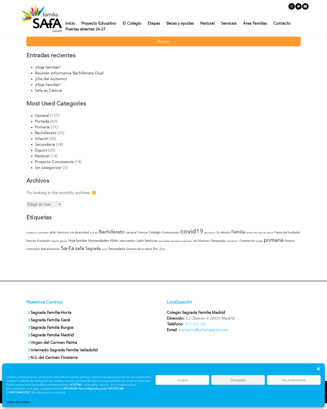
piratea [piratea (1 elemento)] (259, 241)
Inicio (70, 23)
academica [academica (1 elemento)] (31, 232)
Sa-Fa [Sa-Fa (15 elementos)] (67, 248)
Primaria (42, 127)
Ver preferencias (294, 380)
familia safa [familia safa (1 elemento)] (251, 232)
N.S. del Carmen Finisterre (54, 357)
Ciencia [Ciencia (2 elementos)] (142, 232)
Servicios (229, 23)
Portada (42, 121)
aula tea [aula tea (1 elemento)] (94, 232)
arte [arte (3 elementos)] (53, 232)
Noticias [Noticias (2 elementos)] (203, 240)
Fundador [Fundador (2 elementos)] (43, 240)
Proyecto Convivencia (54, 161)
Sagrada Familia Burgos (52, 327)
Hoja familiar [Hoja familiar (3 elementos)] (77, 241)
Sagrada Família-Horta (51, 312)
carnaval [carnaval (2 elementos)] (131, 232)
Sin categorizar (48, 167)
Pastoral (207, 23)
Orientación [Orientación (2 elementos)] (247, 240)
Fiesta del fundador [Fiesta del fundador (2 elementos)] (287, 232)
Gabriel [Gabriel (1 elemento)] (55, 241)
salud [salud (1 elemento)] (104, 249)
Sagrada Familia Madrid (52, 335)
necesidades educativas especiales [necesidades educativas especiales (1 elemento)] (175, 241)
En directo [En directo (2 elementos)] (223, 232)
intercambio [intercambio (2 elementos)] (127, 240)
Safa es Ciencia (48, 90)
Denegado (238, 380)
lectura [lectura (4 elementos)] (151, 240)
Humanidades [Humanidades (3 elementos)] (98, 241)
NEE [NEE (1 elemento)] (195, 241)
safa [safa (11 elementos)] (79, 248)
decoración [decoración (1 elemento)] (210, 232)
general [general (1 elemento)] (63, 241)
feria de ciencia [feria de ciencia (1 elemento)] (265, 232)
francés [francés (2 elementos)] (31, 240)
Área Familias (255, 23)
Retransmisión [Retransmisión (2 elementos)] (50, 249)
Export (41, 150)
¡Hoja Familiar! (48, 84)
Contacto (281, 23)
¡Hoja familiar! (47, 67)
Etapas (154, 23)
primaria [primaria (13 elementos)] (274, 240)
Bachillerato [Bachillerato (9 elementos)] (111, 232)
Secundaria (45, 144)
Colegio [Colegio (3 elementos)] (154, 232)
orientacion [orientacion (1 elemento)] (232, 241)
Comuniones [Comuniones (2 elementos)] (170, 232)
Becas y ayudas (180, 23)
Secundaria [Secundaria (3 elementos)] (116, 249)
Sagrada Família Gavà (51, 320)
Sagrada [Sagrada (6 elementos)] (93, 248)
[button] (318, 369)
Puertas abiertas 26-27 (85, 29)
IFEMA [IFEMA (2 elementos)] (114, 240)
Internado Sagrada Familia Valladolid (64, 350)
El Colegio (132, 23)
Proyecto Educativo (98, 23)
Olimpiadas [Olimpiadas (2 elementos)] (217, 240)
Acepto (182, 380)
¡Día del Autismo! (51, 79)
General (42, 115)
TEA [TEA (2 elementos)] (155, 249)
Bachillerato (45, 133)
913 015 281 (196, 324)
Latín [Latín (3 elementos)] (140, 241)
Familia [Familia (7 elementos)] (238, 232)
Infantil (41, 138)
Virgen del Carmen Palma (54, 342)
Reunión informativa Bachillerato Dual (69, 73)
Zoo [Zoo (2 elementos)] (162, 249)
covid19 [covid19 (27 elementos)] (191, 231)
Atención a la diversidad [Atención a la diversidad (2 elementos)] (73, 232)
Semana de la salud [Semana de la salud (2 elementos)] (139, 249)
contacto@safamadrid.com (203, 330)
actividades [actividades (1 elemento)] (43, 232)
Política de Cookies (18, 401)
